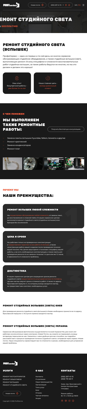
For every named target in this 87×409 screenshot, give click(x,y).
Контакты (39, 376)
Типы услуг (40, 387)
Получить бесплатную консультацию (65, 129)
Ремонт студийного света (15, 385)
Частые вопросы (42, 396)
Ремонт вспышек (11, 382)
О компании (40, 379)
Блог (37, 390)
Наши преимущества (44, 382)
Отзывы (39, 393)
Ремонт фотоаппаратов (14, 376)
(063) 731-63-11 (67, 379)
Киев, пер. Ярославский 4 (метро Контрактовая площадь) (71, 386)
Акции (38, 398)
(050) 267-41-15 (56, 5)
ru (79, 5)
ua (76, 5)
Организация (41, 385)
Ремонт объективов (12, 379)
